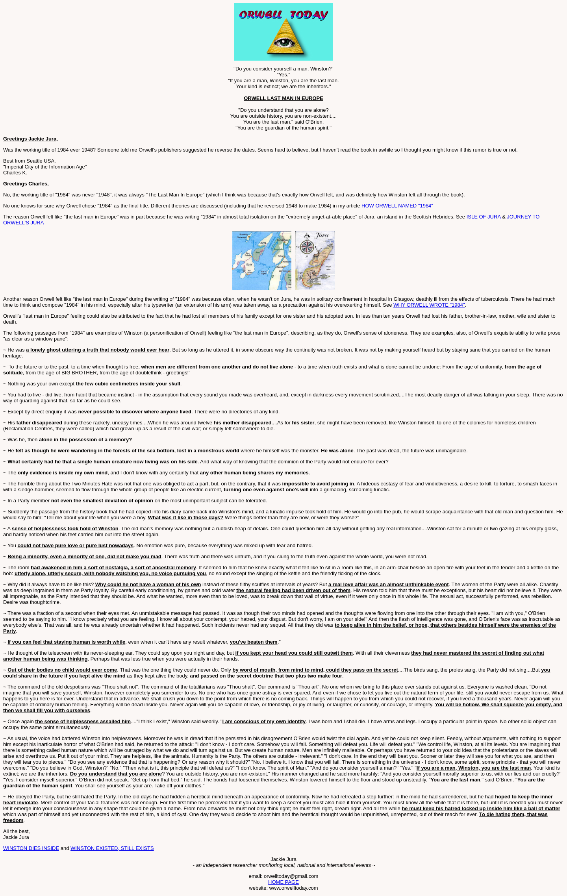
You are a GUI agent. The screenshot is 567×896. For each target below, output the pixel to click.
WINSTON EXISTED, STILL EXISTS (112, 848)
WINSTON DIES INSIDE (31, 848)
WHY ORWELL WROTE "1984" (429, 305)
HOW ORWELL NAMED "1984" (397, 206)
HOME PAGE (283, 882)
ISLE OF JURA (484, 217)
